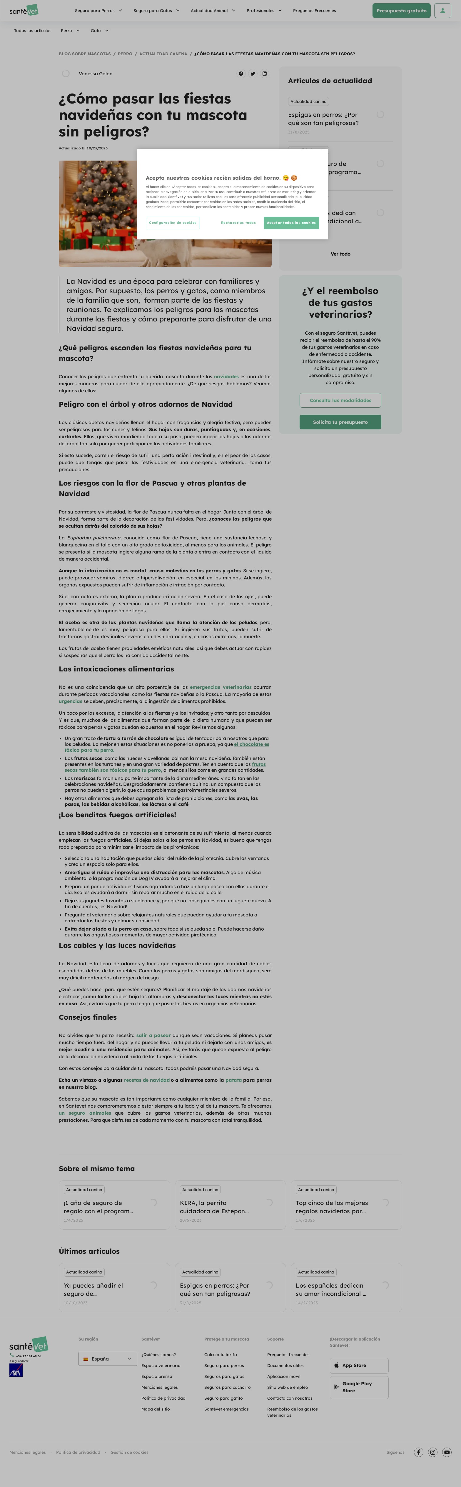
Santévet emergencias (226, 1409)
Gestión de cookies (129, 1452)
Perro (71, 30)
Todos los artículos (32, 30)
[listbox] (340, 166)
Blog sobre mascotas (85, 53)
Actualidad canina (163, 53)
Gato (100, 30)
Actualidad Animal (214, 10)
